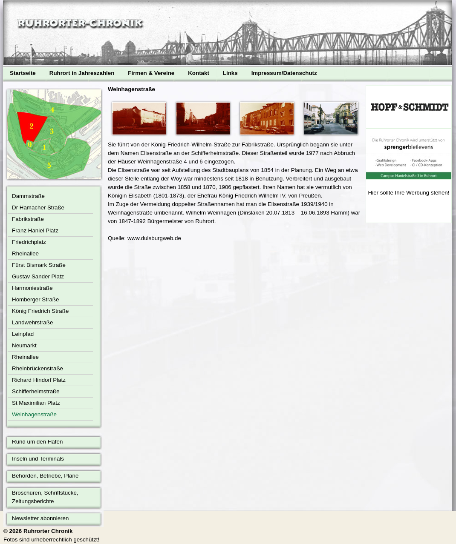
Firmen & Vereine (151, 73)
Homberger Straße (35, 299)
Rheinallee (25, 253)
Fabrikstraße (28, 219)
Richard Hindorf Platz (39, 380)
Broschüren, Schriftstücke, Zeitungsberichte (45, 497)
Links (230, 73)
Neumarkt (24, 345)
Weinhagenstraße (34, 414)
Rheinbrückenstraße (37, 368)
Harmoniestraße (32, 288)
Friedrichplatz (29, 242)
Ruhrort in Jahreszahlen (82, 73)
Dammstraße (28, 196)
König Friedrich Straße (40, 311)
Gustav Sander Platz (38, 276)
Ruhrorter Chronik (48, 531)
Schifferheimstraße (36, 391)
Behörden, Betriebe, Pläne (45, 475)
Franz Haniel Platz (35, 230)
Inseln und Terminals (38, 458)
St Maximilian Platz (36, 403)
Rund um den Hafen (37, 441)
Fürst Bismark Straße (39, 265)
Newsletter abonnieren (40, 518)
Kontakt (198, 73)
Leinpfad (23, 334)
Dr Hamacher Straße (38, 207)
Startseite (23, 73)
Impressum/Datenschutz (284, 73)
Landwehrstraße (32, 322)
